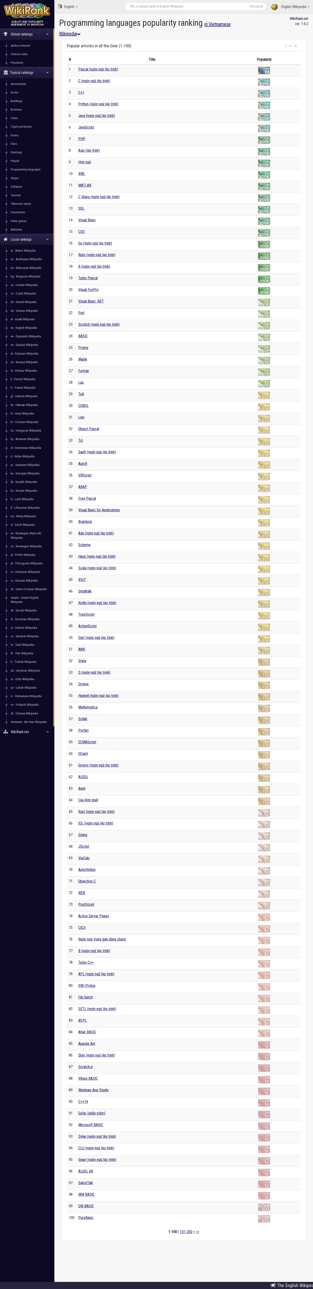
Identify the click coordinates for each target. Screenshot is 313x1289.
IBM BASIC (86, 1194)
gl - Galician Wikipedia (24, 396)
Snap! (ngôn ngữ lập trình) (97, 1159)
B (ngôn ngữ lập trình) (94, 951)
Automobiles (18, 84)
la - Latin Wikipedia (22, 499)
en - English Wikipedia (24, 328)
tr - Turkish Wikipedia (23, 662)
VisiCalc (84, 858)
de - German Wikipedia (24, 310)
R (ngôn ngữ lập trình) (94, 266)
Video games (18, 221)
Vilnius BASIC (88, 1078)
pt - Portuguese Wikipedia (27, 563)
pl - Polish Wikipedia (23, 555)
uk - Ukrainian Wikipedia (25, 670)
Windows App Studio (93, 1090)
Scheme (84, 545)
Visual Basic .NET (91, 301)
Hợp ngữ (84, 162)
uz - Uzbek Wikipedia (23, 687)
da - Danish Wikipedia (24, 302)
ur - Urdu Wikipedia (22, 679)
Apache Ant (86, 1043)
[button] (285, 45)
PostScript (86, 904)
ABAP (82, 487)
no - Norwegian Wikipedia (26, 546)
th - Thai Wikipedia (22, 653)
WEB (81, 893)
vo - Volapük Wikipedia (25, 704)
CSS (81, 231)
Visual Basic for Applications (99, 510)
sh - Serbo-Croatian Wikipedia (29, 589)
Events (15, 135)
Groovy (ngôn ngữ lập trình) (98, 765)
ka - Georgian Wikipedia (25, 473)
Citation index (19, 54)
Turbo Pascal (88, 278)
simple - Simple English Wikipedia (25, 600)
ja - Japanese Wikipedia (25, 465)
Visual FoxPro (88, 289)
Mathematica (87, 707)
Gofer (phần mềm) (91, 1113)
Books (14, 92)
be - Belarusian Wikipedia (26, 268)
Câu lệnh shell (88, 800)
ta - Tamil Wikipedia (22, 645)
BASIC (83, 336)
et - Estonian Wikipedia (24, 353)
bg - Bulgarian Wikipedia (25, 276)
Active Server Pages (93, 916)
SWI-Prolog (86, 985)
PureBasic (85, 1217)
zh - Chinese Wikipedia (24, 713)
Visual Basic (87, 220)
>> (197, 1232)
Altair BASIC (87, 1032)
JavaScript (86, 127)
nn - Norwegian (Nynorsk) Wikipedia (26, 535)
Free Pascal (87, 498)
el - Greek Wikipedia (23, 319)
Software (16, 186)
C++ (81, 92)
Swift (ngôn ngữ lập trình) (97, 452)
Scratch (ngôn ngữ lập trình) (99, 324)
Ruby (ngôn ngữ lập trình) (96, 255)
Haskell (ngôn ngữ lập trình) (98, 695)
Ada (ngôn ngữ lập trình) (96, 533)
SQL (81, 208)
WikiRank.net (27, 732)
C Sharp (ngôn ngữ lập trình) (99, 197)
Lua (80, 382)
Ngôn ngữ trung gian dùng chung (102, 939)
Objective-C (87, 881)
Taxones (16, 195)
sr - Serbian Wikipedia (24, 627)
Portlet (83, 730)
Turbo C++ (86, 962)
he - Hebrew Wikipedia (24, 405)
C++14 (83, 1101)
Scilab (82, 719)
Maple (82, 359)
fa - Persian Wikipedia (24, 370)
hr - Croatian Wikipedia (24, 422)
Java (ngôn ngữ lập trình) (96, 115)
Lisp (81, 417)
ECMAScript (87, 742)
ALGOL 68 (85, 1171)
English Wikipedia (290, 7)
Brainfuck (85, 521)
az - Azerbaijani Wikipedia (26, 259)
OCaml (83, 753)
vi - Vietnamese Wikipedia (26, 696)
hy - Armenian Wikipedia (25, 439)
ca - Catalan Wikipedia (24, 285)
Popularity (17, 62)
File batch (85, 997)
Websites (16, 229)
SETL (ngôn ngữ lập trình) (97, 1009)
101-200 (186, 1232)
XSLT (82, 579)
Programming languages (25, 169)
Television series (21, 203)
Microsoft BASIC (90, 1125)
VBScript (84, 475)
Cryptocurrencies (21, 126)
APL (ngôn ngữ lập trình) (96, 974)
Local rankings (26, 239)
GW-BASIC (86, 1206)
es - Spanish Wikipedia (24, 345)
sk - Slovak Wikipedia (24, 610)
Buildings (16, 101)
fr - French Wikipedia (23, 387)
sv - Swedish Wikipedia (25, 636)
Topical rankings (26, 72)
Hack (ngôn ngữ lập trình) (97, 556)
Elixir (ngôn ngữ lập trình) (96, 1055)
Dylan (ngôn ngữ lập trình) (97, 1136)
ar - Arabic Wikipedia (23, 250)
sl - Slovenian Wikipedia (25, 619)
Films (14, 144)
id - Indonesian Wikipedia (26, 448)
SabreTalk (85, 1183)
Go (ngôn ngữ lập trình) (95, 243)
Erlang (82, 835)
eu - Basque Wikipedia (24, 362)
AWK (81, 649)
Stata (82, 661)
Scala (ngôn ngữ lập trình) (97, 568)
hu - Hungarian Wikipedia (26, 430)
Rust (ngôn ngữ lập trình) (96, 811)
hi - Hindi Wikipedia (22, 413)
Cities (14, 118)
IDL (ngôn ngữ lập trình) (95, 823)
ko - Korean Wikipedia (24, 490)
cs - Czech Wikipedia (23, 293)
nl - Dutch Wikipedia (23, 524)
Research (256, 6)
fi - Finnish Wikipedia (23, 379)
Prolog (83, 347)
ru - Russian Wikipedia (24, 580)
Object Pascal (88, 429)
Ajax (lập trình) (89, 150)
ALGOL (83, 777)
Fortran (83, 371)
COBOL (83, 405)
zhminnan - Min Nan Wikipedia (29, 722)
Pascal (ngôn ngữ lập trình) (98, 69)
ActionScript (87, 626)
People (15, 161)
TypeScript (86, 614)
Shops (14, 178)
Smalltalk (84, 591)
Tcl (80, 440)
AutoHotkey (87, 869)
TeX (81, 394)
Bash (81, 788)
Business (16, 109)
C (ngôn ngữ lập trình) (94, 81)
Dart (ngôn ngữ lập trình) (96, 637)
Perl (81, 313)
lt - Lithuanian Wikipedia (25, 507)
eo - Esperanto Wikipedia (26, 336)
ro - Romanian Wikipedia (25, 572)
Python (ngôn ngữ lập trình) (98, 104)
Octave (83, 684)
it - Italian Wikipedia (23, 456)
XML (81, 173)
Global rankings (26, 34)
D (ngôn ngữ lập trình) (94, 672)
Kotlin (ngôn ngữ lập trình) (97, 603)
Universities (18, 212)
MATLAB (84, 185)
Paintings (16, 152)
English (68, 6)
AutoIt (82, 463)
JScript (83, 846)
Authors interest (20, 45)
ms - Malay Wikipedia (23, 516)
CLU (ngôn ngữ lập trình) (96, 1148)
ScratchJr (85, 1067)
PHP (81, 139)
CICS (82, 927)
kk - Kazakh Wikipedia (24, 482)
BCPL (82, 1020)
